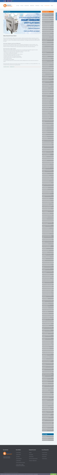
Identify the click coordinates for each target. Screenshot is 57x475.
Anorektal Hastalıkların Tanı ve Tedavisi (48, 315)
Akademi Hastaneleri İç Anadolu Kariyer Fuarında (48, 121)
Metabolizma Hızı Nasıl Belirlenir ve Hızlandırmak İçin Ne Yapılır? (47, 193)
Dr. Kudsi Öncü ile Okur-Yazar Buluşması (46, 82)
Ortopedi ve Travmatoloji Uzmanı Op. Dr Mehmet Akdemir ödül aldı (48, 397)
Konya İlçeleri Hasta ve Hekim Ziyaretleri (46, 269)
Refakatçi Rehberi (18, 454)
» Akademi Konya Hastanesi (6, 456)
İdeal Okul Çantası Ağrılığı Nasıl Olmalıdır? (47, 336)
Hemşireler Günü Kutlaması (46, 103)
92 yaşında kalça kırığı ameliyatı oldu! (47, 371)
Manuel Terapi (44, 358)
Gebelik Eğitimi (45, 156)
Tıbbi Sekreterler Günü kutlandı (47, 388)
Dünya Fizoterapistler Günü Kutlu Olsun (48, 72)
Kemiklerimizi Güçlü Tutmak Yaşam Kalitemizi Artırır (47, 60)
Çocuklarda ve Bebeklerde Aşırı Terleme (48, 321)
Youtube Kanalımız (44, 458)
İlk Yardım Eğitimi (45, 252)
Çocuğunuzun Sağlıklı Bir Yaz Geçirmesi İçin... (48, 185)
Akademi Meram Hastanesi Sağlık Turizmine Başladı (47, 378)
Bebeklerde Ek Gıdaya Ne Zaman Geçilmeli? (47, 339)
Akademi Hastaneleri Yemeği (46, 407)
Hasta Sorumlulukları (18, 458)
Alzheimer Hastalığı (45, 138)
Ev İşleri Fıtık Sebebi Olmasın (46, 274)
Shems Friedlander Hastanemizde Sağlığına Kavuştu (47, 354)
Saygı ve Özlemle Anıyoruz (46, 233)
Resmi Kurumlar (31, 456)
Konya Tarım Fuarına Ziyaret (46, 111)
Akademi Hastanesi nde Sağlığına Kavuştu (47, 330)
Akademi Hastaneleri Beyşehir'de (47, 182)
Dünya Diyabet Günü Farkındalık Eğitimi (48, 54)
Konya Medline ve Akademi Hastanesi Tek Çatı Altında (47, 412)
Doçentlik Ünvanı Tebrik (46, 17)
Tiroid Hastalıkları (45, 42)
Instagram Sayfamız (44, 454)
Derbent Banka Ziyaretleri (46, 84)
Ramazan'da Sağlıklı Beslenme (46, 33)
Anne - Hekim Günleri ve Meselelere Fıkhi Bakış (47, 319)
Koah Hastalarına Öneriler (46, 325)
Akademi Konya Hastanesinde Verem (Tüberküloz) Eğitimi (47, 223)
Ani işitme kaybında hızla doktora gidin (48, 309)
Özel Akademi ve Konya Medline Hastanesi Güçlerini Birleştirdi (47, 414)
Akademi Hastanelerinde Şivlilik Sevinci (48, 220)
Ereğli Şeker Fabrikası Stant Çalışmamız (48, 158)
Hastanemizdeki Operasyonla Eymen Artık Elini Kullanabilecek (47, 79)
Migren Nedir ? (44, 123)
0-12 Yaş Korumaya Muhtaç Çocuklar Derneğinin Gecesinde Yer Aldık (47, 206)
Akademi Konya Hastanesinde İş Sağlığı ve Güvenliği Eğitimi (48, 211)
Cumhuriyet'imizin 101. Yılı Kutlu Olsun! (48, 149)
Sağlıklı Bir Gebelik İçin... (46, 313)
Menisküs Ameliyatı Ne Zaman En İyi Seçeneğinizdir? (47, 272)
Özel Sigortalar (31, 454)
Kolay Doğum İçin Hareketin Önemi (47, 239)
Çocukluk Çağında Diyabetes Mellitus (47, 31)
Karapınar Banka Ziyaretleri (46, 164)
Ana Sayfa (17, 5)
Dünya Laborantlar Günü (46, 107)
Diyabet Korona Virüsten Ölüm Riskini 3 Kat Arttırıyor (48, 364)
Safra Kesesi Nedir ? (45, 189)
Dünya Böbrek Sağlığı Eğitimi (46, 25)
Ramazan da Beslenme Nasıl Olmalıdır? (48, 288)
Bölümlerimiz (32, 5)
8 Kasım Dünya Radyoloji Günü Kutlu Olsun (47, 147)
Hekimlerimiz (37, 5)
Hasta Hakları (17, 456)
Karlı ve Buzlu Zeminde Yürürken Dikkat (48, 352)
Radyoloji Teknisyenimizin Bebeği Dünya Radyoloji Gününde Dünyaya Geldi (47, 236)
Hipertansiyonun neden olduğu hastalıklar (48, 262)
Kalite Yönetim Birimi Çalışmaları (20, 462)
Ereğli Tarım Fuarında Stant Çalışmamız (48, 68)
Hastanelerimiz (27, 5)
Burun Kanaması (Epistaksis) (46, 27)
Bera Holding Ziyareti (45, 187)
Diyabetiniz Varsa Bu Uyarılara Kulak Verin (47, 328)
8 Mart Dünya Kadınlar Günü (46, 116)
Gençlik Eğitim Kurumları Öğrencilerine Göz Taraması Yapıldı (48, 333)
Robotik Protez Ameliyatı (46, 118)
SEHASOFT (52, 471)
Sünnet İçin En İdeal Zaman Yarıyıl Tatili (48, 350)
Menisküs (44, 260)
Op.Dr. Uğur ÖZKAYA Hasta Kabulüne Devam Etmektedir (48, 96)
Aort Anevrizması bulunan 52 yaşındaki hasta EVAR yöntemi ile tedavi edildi (48, 423)
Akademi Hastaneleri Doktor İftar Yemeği (47, 21)
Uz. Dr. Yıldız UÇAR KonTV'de (47, 409)
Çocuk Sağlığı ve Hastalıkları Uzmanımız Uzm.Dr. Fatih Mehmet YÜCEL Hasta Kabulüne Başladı (48, 40)
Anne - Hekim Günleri (45, 311)
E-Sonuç (42, 5)
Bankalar (30, 452)
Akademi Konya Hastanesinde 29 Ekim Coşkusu (47, 241)
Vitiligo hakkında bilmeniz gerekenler (47, 286)
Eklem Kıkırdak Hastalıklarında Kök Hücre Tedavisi (47, 151)
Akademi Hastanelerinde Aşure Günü (47, 89)
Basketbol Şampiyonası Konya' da (47, 264)
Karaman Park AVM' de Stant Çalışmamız (46, 168)
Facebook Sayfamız (44, 452)
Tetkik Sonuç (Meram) (45, 438)
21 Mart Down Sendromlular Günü (47, 202)
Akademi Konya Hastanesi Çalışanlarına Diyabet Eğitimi (48, 52)
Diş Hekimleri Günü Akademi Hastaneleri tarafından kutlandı (46, 392)
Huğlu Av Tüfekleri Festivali (46, 256)
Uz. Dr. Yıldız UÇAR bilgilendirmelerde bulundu (48, 420)
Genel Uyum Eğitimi (45, 298)
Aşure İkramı (44, 258)
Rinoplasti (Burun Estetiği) (46, 64)
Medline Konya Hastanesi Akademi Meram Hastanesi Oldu (47, 417)
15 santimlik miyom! (45, 405)
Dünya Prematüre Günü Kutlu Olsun (47, 144)
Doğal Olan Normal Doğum (46, 93)
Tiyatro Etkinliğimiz (45, 56)
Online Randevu (45, 436)
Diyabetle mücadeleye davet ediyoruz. (47, 394)
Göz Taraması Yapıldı (45, 383)
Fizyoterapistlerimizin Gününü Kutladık (48, 162)
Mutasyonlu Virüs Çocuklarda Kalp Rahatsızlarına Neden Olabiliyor (47, 361)
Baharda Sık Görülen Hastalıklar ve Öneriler (47, 282)
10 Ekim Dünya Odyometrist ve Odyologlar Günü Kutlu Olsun (47, 154)
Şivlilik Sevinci (45, 130)
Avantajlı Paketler (47, 5)
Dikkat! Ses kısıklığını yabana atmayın (47, 284)
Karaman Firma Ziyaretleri (46, 175)
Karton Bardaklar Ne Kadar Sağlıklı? (47, 290)
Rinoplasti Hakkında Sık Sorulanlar (47, 44)
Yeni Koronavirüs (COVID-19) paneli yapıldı (47, 369)
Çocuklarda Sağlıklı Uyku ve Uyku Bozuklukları (47, 254)
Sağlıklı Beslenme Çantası (46, 250)
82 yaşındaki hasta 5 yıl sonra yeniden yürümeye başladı (47, 430)
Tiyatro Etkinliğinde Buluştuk (46, 213)
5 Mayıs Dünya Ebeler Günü (46, 105)
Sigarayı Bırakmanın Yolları (46, 348)
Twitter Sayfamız (44, 456)
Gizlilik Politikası (18, 460)
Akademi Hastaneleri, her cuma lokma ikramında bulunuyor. (47, 381)
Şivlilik (44, 46)
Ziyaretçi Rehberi (18, 452)
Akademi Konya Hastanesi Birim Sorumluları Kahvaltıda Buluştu (47, 246)
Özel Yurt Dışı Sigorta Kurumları (33, 458)
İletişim (52, 5)
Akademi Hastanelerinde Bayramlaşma (47, 98)
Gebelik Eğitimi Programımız (46, 70)
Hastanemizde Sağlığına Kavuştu (47, 208)
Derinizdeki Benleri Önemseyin (47, 200)
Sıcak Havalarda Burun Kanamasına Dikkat (47, 266)
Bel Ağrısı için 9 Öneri (45, 303)
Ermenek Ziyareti (45, 160)
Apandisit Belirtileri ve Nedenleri (47, 125)
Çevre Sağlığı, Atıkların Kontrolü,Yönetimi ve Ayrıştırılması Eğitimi (47, 14)
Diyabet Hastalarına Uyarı (46, 346)
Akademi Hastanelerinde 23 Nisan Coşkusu (47, 196)
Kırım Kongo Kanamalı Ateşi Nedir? (47, 276)
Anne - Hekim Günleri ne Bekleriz (47, 323)
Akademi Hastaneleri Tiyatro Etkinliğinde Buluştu (46, 305)
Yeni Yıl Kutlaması (45, 132)
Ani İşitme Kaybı (45, 136)
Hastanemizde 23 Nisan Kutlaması (47, 109)
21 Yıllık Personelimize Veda (46, 91)
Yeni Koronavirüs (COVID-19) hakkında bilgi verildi (48, 366)
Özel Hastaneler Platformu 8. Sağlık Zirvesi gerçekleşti (47, 400)
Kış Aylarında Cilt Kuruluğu (46, 29)
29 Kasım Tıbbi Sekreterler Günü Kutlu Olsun (48, 140)
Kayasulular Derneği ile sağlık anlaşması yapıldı (48, 386)
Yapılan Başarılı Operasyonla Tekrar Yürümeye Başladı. (47, 427)
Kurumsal (21, 5)
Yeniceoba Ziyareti (45, 173)
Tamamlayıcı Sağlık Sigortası (32, 460)
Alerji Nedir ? (44, 134)
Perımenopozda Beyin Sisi (46, 66)
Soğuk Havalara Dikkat (45, 307)
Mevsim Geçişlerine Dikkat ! (46, 198)
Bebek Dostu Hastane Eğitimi (46, 19)
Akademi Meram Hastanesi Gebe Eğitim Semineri (48, 301)
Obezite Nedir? (44, 248)
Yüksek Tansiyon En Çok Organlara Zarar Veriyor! (47, 296)
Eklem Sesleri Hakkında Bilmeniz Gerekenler (47, 226)
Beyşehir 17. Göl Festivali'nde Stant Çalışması (47, 171)
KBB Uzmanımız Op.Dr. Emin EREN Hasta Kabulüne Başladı (47, 76)
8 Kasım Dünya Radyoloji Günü (47, 58)
